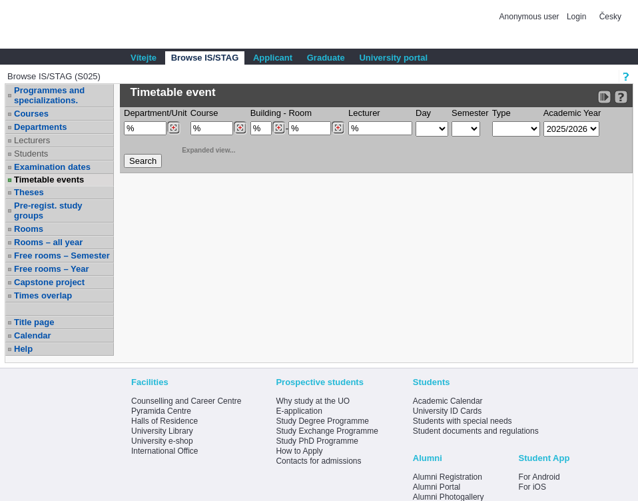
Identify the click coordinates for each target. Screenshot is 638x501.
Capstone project (49, 282)
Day (423, 113)
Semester (470, 113)
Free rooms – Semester (62, 255)
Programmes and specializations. (49, 95)
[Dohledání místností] (338, 128)
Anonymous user (530, 16)
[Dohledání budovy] (279, 128)
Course (204, 113)
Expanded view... (201, 149)
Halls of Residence (164, 421)
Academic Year (572, 113)
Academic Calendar (448, 401)
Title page (34, 322)
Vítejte (144, 58)
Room (300, 113)
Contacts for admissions (318, 461)
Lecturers (32, 140)
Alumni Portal (436, 487)
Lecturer (364, 113)
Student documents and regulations (476, 431)
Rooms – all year (48, 242)
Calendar (32, 335)
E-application (299, 411)
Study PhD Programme (317, 441)
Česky (610, 16)
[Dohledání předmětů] (240, 128)
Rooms (28, 229)
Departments (40, 127)
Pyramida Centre (161, 411)
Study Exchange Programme (327, 431)
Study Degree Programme (322, 421)
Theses (29, 192)
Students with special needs (462, 421)
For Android (539, 477)
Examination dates (52, 167)
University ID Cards (447, 411)
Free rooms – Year (51, 269)
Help (23, 349)
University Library (162, 431)
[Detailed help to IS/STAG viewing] (621, 97)
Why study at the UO (313, 401)
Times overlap (43, 295)
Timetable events (49, 180)
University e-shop (162, 441)
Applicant (272, 58)
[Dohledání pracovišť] (173, 128)
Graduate (326, 58)
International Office (164, 451)
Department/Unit (155, 113)
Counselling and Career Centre (186, 401)
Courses (31, 114)
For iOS (532, 487)
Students (31, 154)
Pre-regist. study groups (48, 211)
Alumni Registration (447, 477)
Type (501, 113)
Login (576, 16)
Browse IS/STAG (205, 58)
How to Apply (299, 451)
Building (265, 113)
